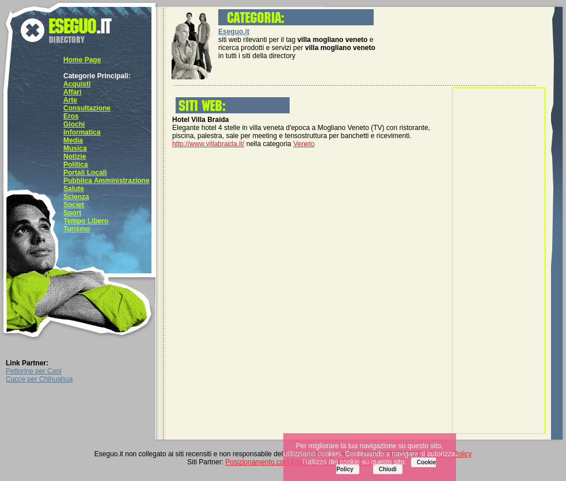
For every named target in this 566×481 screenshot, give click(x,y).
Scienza (76, 197)
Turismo (76, 229)
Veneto (303, 144)
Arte (70, 100)
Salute (73, 189)
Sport (72, 213)
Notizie (74, 156)
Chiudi (388, 469)
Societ (73, 205)
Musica (75, 148)
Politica (75, 165)
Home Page (82, 60)
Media (73, 140)
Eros (71, 116)
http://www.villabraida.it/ (208, 144)
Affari (72, 92)
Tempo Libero (85, 221)
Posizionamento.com (257, 462)
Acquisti (76, 84)
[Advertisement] (499, 260)
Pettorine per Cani (34, 371)
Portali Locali (85, 173)
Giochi (74, 124)
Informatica (82, 132)
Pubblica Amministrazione (106, 181)
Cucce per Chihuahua (39, 379)
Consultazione (87, 108)
